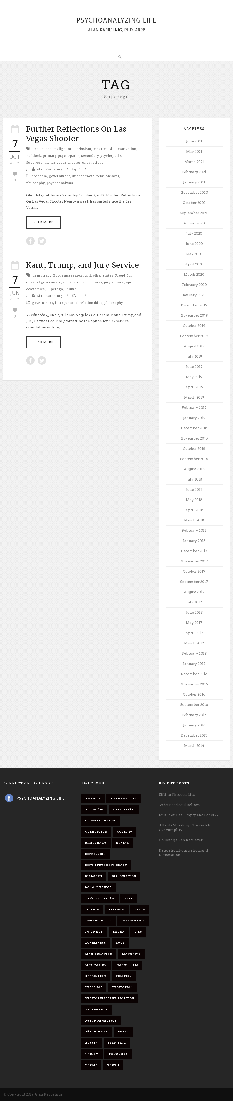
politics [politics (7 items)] (124, 976)
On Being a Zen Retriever (181, 840)
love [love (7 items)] (120, 942)
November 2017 (194, 561)
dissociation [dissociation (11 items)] (124, 876)
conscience (42, 149)
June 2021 (194, 141)
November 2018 (194, 438)
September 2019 (194, 336)
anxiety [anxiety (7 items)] (93, 798)
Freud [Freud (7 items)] (139, 909)
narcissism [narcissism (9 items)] (127, 965)
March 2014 (194, 746)
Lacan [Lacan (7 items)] (119, 931)
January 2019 (194, 418)
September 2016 (194, 705)
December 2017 (194, 551)
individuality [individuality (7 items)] (98, 920)
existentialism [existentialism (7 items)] (100, 898)
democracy (42, 275)
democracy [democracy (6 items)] (95, 842)
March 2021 (194, 162)
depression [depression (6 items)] (95, 854)
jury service (114, 282)
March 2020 (194, 274)
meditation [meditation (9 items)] (96, 965)
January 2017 (194, 664)
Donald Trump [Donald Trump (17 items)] (98, 887)
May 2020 (194, 254)
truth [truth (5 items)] (113, 1065)
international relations (82, 282)
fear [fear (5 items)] (128, 898)
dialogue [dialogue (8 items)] (93, 876)
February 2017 (194, 653)
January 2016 (194, 725)
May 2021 (194, 152)
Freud (120, 275)
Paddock (33, 156)
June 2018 (194, 490)
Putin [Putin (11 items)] (123, 1031)
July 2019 (194, 356)
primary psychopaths (61, 156)
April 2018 (194, 510)
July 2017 (194, 602)
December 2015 (194, 735)
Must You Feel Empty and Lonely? (188, 815)
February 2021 (194, 172)
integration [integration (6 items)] (133, 920)
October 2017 (194, 572)
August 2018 (194, 469)
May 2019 (194, 377)
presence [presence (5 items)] (93, 987)
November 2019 (194, 315)
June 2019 (194, 367)
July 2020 (194, 233)
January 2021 (194, 182)
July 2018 (194, 479)
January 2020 (194, 295)
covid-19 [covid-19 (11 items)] (124, 831)
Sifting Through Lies (177, 795)
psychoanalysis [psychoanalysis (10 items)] (100, 1020)
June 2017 (194, 612)
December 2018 (194, 428)
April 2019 (194, 387)
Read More (43, 222)
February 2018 (194, 531)
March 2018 (194, 520)
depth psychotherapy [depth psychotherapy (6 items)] (106, 865)
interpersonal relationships (95, 176)
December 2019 (194, 305)
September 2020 (194, 213)
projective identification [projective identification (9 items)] (109, 998)
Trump (71, 289)
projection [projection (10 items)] (122, 987)
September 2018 (194, 459)
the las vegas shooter (62, 163)
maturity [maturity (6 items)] (131, 954)
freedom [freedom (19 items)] (116, 909)
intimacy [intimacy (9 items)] (94, 931)
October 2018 (194, 449)
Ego (56, 275)
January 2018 (194, 541)
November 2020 (194, 193)
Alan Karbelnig (50, 169)
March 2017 (194, 643)
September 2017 (194, 582)
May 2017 (194, 623)
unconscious (92, 163)
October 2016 (194, 694)
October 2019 (194, 326)
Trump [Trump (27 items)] (91, 1065)
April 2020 (194, 264)
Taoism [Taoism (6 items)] (92, 1053)
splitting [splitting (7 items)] (117, 1042)
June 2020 (194, 244)
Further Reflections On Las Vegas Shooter (76, 134)
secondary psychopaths (101, 156)
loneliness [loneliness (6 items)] (95, 942)
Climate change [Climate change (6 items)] (100, 820)
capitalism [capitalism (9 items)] (123, 809)
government (59, 176)
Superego (34, 163)
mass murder (104, 149)
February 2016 (194, 715)
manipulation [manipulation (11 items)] (98, 954)
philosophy (35, 183)
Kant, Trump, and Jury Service (82, 265)
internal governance (43, 282)
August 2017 (194, 592)
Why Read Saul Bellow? (180, 805)
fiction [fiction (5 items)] (92, 909)
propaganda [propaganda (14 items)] (96, 1009)
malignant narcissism (72, 149)
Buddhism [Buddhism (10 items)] (94, 809)
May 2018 (194, 500)
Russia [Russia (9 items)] (91, 1042)
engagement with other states (87, 275)
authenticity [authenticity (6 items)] (124, 798)
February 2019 (194, 408)
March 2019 (194, 397)
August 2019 (194, 346)
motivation (127, 149)
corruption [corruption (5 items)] (96, 831)
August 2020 (194, 223)
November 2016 (194, 684)
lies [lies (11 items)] (138, 931)
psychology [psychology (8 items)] (96, 1031)
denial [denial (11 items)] (122, 842)
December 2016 (194, 674)
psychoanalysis (60, 183)
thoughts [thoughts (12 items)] (118, 1053)
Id (129, 275)
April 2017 (194, 633)
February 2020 (194, 285)
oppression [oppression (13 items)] (95, 976)
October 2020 (194, 203)
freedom (39, 176)
